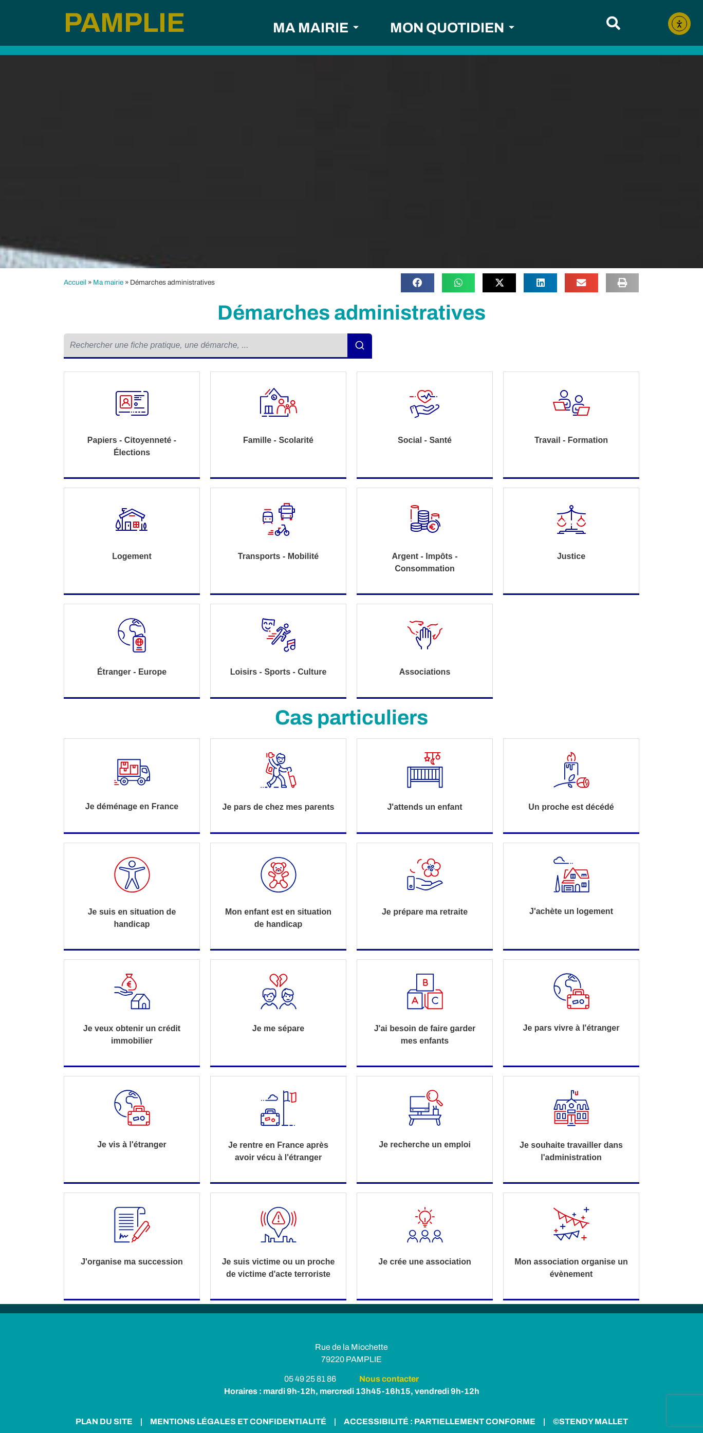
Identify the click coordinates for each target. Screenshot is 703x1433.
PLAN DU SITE (104, 1421)
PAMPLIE (124, 23)
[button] (613, 22)
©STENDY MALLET (590, 1421)
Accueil (75, 282)
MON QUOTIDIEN (452, 27)
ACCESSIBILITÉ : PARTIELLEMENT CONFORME (438, 1421)
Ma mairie (108, 282)
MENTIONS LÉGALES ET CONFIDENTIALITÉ (237, 1421)
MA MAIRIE (316, 27)
